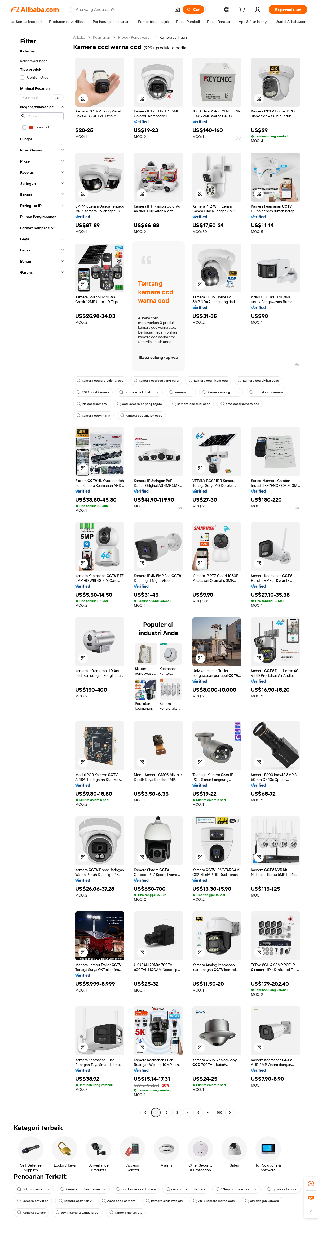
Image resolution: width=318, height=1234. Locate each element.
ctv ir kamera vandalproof (77, 1212)
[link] (311, 1184)
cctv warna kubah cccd (139, 392)
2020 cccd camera (119, 1201)
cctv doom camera (266, 392)
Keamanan (101, 37)
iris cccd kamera (92, 404)
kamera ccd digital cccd (258, 381)
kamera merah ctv (125, 1212)
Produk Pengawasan (135, 37)
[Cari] (193, 9)
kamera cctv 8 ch (32, 1201)
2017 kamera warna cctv (214, 1201)
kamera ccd (180, 392)
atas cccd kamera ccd (239, 404)
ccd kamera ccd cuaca (136, 1189)
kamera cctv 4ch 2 (75, 1201)
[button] (177, 9)
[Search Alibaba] (123, 9)
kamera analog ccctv (220, 392)
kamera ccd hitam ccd (208, 381)
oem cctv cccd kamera (186, 1189)
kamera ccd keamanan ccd (83, 1189)
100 (219, 1112)
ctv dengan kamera (262, 1201)
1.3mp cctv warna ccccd (236, 1189)
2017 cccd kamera (93, 392)
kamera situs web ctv (164, 1201)
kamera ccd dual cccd (191, 404)
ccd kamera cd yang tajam (139, 404)
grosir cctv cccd (282, 1189)
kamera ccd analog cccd (141, 415)
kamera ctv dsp (31, 1212)
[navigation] (40, 575)
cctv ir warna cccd (33, 1189)
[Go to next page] (230, 1112)
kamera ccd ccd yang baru (156, 381)
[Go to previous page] (145, 1112)
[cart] (243, 10)
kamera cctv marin (93, 415)
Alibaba (79, 37)
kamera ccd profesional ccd (100, 381)
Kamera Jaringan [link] (173, 37)
